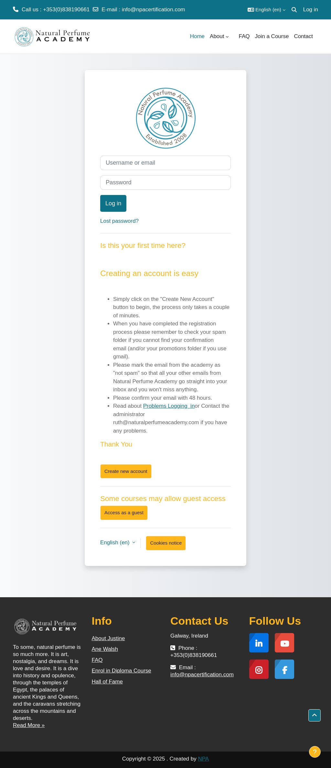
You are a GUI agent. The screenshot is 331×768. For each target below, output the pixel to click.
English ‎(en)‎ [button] (115, 542)
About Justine (108, 638)
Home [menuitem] (197, 36)
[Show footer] (315, 752)
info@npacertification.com (153, 9)
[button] (266, 9)
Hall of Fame (107, 682)
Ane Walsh (105, 649)
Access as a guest (124, 512)
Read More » (29, 725)
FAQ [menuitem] (244, 36)
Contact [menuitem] (303, 36)
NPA (203, 759)
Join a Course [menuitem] (272, 36)
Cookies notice (166, 543)
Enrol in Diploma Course (121, 671)
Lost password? (119, 221)
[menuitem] (233, 36)
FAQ (97, 660)
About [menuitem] (217, 36)
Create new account (125, 471)
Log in (310, 9)
